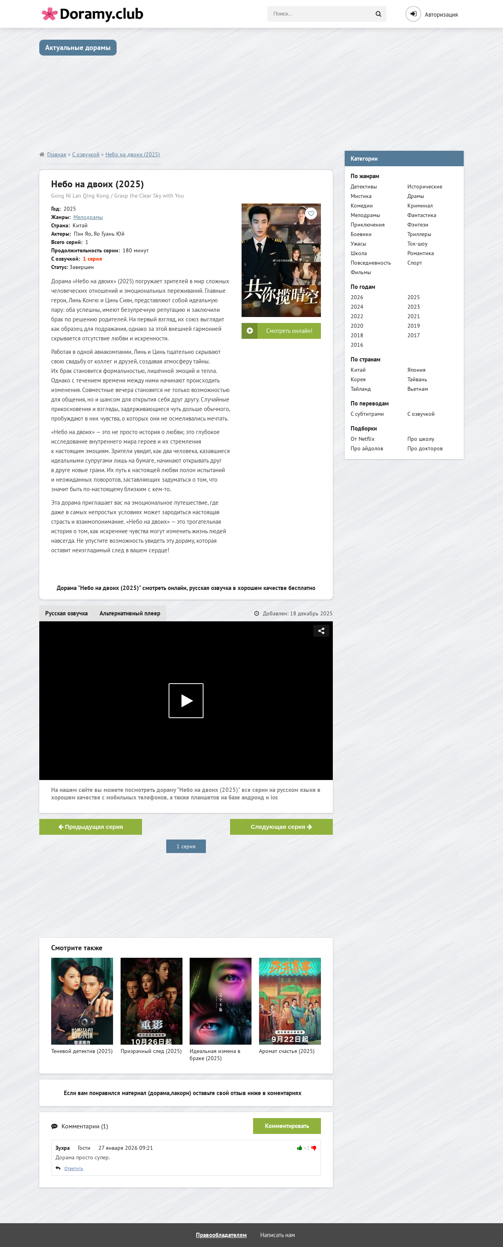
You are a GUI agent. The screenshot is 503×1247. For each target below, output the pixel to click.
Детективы (364, 186)
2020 (357, 325)
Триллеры (419, 234)
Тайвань (417, 379)
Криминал (420, 205)
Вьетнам (417, 388)
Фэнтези (417, 224)
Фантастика (421, 215)
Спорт (414, 262)
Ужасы (358, 243)
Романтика (420, 253)
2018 (357, 335)
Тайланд (361, 388)
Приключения (368, 224)
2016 (357, 344)
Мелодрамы (88, 217)
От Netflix (362, 438)
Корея (358, 379)
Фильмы (361, 272)
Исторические (424, 186)
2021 (413, 316)
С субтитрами (367, 413)
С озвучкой (421, 413)
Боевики (361, 234)
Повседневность (371, 262)
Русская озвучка (66, 613)
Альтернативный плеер (130, 613)
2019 (413, 325)
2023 (413, 306)
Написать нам (277, 1235)
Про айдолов (367, 448)
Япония (416, 369)
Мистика (361, 196)
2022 (357, 316)
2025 (413, 297)
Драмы (415, 196)
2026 (357, 297)
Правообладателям (221, 1235)
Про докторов (425, 448)
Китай (358, 369)
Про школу (420, 438)
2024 (357, 306)
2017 (413, 335)
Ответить (73, 1168)
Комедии (362, 205)
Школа (359, 253)
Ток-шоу (417, 243)
